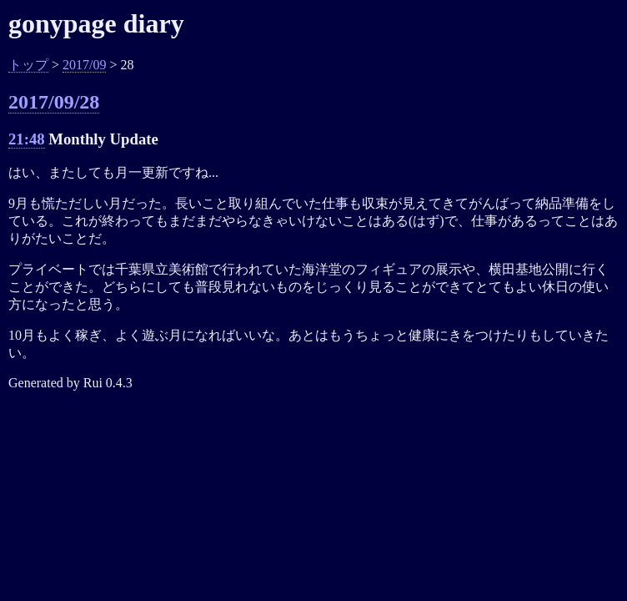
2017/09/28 (53, 102)
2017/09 (84, 65)
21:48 (26, 139)
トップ (28, 65)
